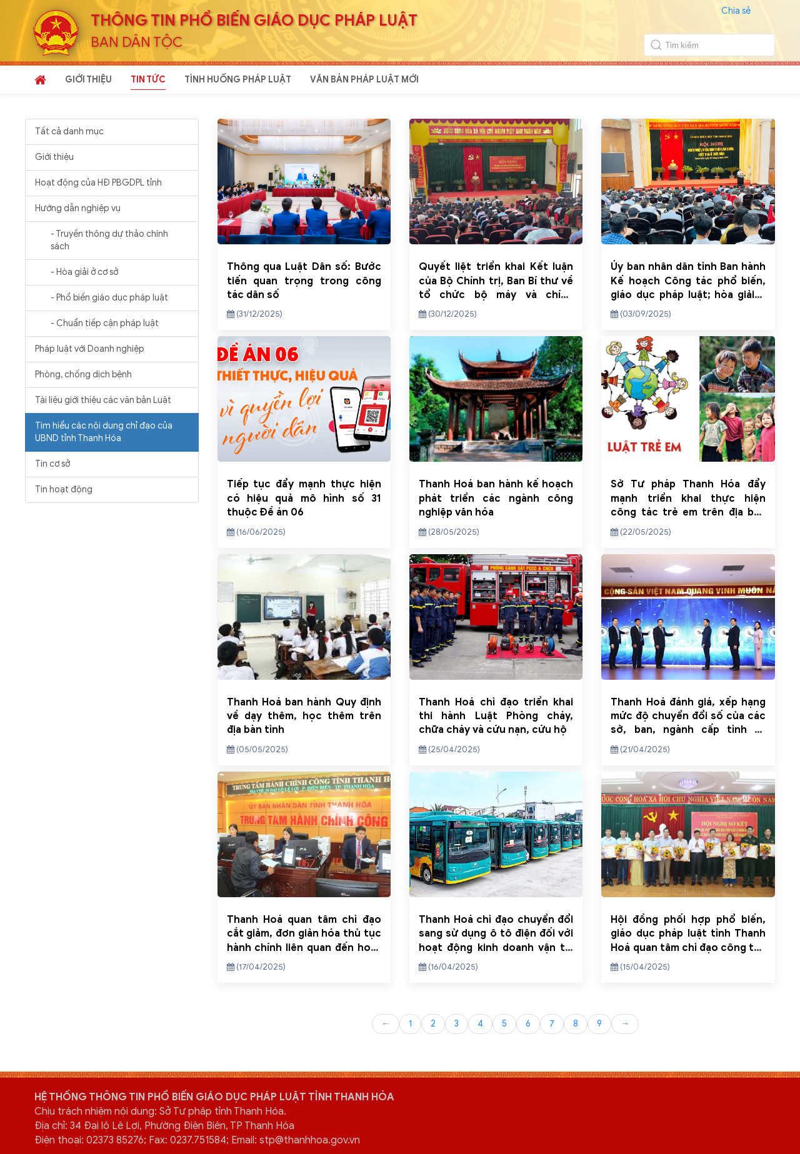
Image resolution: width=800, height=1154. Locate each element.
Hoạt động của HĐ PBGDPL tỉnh (98, 182)
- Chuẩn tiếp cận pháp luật (105, 323)
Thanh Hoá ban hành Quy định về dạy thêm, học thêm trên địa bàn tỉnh (304, 716)
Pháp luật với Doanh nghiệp (89, 349)
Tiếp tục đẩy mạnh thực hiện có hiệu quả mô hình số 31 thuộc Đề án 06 (304, 498)
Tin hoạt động (63, 489)
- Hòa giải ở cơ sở (84, 272)
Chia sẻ (736, 11)
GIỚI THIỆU (88, 79)
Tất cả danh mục (69, 131)
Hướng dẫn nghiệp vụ (78, 208)
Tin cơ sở (52, 464)
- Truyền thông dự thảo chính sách (109, 240)
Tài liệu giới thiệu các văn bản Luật (103, 400)
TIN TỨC (148, 79)
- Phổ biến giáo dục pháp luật (109, 297)
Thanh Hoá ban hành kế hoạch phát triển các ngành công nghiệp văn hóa (496, 498)
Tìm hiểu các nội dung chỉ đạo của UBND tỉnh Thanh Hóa (103, 432)
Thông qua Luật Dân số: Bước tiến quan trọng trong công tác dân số (304, 281)
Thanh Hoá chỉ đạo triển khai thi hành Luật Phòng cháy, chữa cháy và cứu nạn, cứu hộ (496, 716)
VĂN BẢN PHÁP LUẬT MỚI (364, 79)
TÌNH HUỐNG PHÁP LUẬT (237, 79)
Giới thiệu (54, 157)
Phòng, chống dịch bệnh (83, 374)
